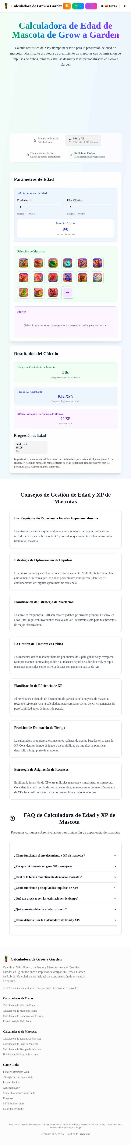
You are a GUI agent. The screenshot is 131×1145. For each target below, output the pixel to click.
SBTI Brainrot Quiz (13, 1103)
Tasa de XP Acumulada (29, 391)
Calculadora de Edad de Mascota (20, 1044)
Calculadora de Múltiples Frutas (20, 1010)
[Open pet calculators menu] (91, 6)
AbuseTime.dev (11, 1087)
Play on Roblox (11, 1082)
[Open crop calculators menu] (78, 6)
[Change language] (109, 6)
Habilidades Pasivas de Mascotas (20, 1054)
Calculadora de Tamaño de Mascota (22, 1038)
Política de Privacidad (78, 1134)
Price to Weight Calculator (17, 1021)
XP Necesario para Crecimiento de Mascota (40, 414)
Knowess (8, 1098)
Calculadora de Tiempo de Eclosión (22, 1049)
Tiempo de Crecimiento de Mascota (36, 367)
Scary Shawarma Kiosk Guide (19, 1093)
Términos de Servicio (52, 1134)
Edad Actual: (24, 200)
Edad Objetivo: (75, 200)
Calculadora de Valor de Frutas (19, 1005)
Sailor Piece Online (13, 1108)
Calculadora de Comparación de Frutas (23, 1016)
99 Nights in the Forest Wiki (18, 1077)
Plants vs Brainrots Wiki (16, 1071)
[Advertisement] (65, 104)
